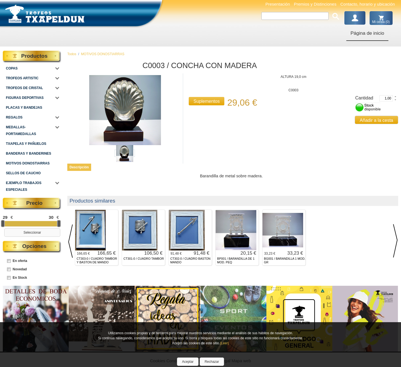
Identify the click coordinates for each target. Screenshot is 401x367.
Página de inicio (367, 33)
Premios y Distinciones (315, 4)
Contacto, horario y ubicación (367, 4)
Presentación (277, 4)
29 (5, 217)
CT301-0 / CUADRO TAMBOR (143, 258)
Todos (71, 54)
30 (51, 217)
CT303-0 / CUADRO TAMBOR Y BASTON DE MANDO (97, 260)
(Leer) (224, 343)
